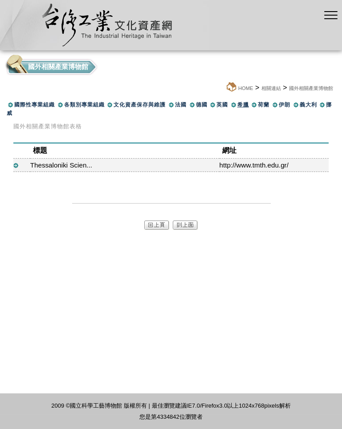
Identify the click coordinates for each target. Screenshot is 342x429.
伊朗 (284, 105)
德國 (202, 105)
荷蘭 (263, 105)
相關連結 (271, 88)
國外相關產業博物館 (311, 88)
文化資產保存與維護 (140, 105)
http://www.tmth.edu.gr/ (254, 165)
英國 (222, 105)
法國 (181, 105)
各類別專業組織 (84, 105)
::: (222, 88)
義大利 (308, 105)
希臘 (243, 105)
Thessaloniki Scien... (61, 165)
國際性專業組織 (34, 105)
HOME (245, 88)
